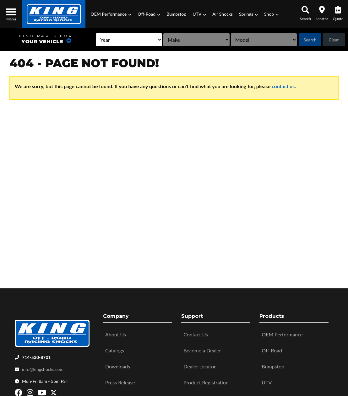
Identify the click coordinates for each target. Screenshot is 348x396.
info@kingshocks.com (42, 367)
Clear (332, 39)
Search (306, 39)
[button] (110, 14)
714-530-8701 (36, 355)
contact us (283, 86)
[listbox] (104, 39)
